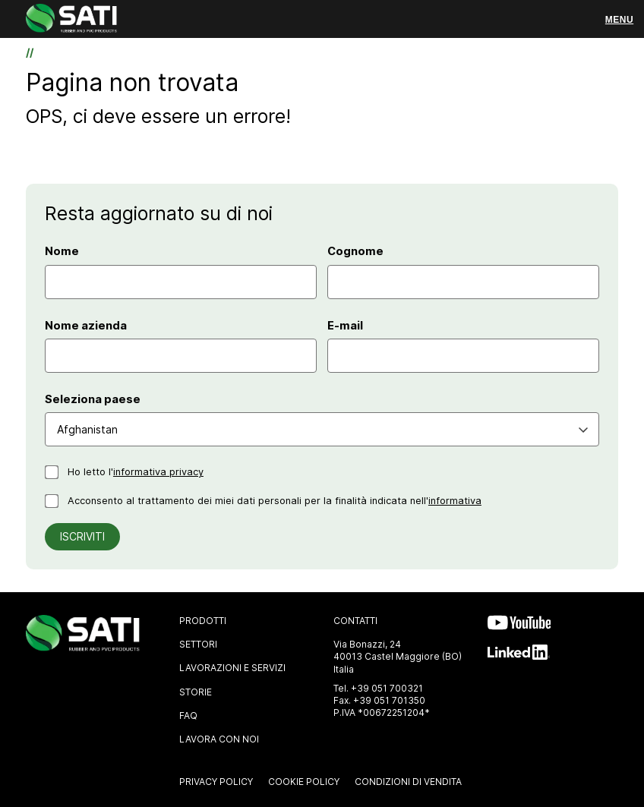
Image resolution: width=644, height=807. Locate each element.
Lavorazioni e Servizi (232, 667)
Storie (195, 692)
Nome (62, 251)
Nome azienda (86, 326)
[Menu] (619, 19)
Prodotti (202, 620)
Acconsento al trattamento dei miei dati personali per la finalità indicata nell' (274, 500)
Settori (198, 644)
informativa (454, 500)
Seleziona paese (92, 399)
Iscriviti (82, 536)
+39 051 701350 (389, 700)
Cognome (355, 251)
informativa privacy (158, 472)
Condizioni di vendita (408, 781)
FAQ (188, 715)
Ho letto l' (136, 472)
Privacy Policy (216, 781)
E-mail (345, 326)
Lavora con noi (219, 739)
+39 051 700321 (387, 688)
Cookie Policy (303, 781)
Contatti (355, 620)
